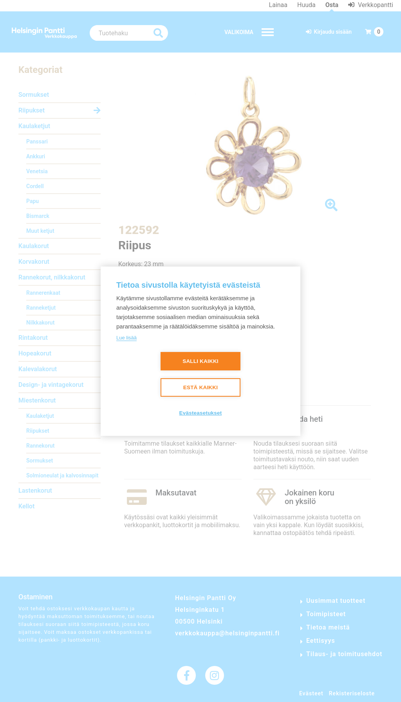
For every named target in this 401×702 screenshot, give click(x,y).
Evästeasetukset (200, 413)
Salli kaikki (200, 361)
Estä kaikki (200, 387)
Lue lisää (126, 338)
